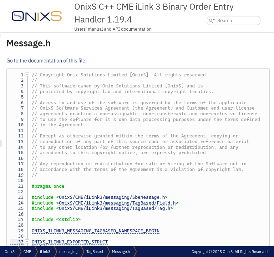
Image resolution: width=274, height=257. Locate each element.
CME (27, 251)
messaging (68, 251)
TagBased (94, 251)
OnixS (10, 251)
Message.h (121, 251)
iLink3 (45, 251)
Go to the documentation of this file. (136, 60)
